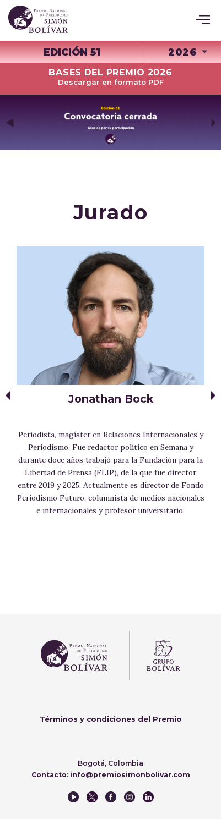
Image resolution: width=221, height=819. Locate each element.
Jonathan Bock (110, 398)
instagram (129, 796)
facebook (110, 796)
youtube (73, 796)
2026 (182, 52)
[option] (110, 122)
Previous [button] (9, 122)
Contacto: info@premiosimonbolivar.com (110, 775)
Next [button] (213, 122)
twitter (92, 796)
